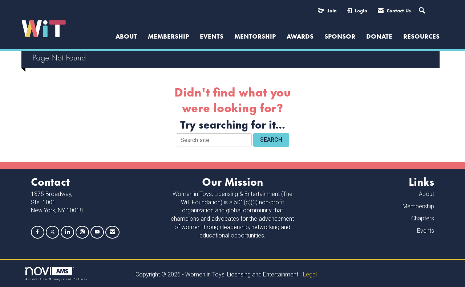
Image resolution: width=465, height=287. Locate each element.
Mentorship (255, 36)
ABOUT (126, 36)
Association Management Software (57, 273)
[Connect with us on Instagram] (82, 232)
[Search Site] (423, 10)
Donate (379, 36)
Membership (168, 36)
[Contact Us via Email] (112, 232)
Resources (421, 36)
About (426, 193)
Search (271, 139)
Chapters (422, 218)
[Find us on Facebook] (37, 232)
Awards (300, 36)
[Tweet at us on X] (52, 232)
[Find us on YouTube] (97, 232)
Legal (310, 274)
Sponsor (339, 36)
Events (211, 36)
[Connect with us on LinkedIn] (67, 232)
